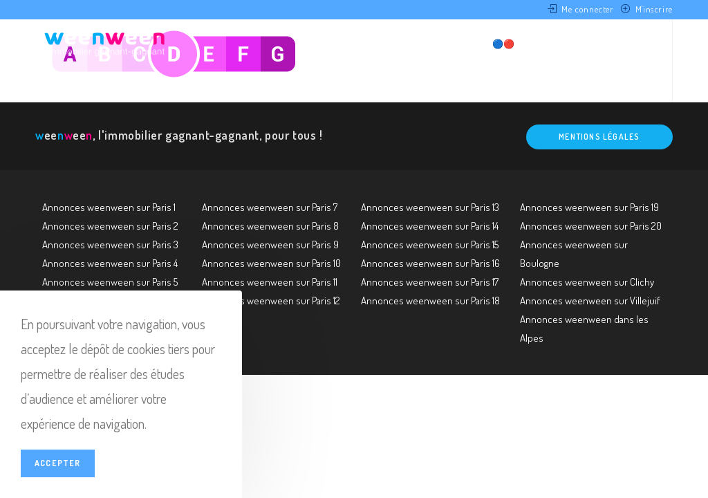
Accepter (58, 463)
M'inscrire (654, 9)
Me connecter (587, 9)
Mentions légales (599, 136)
